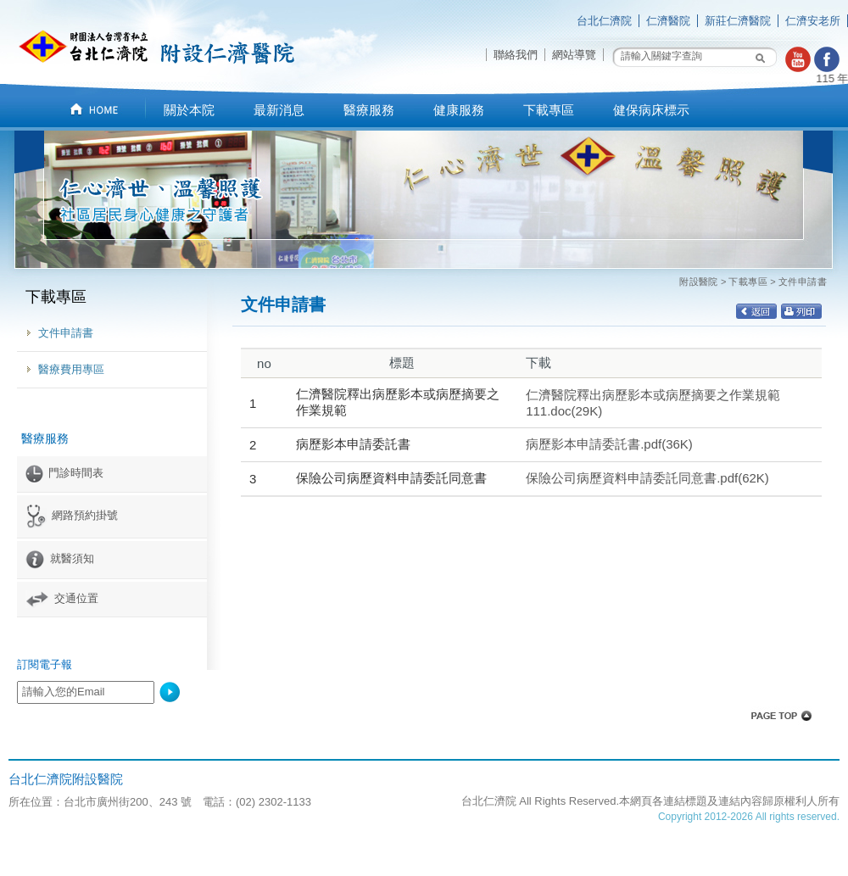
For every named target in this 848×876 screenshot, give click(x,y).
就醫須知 (59, 558)
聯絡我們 (516, 54)
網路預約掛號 (71, 515)
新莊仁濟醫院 (738, 20)
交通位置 (61, 598)
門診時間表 (64, 472)
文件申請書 (65, 332)
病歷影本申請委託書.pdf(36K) (609, 444)
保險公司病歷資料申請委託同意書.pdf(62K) (647, 478)
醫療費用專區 (71, 369)
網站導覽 (574, 54)
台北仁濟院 (604, 20)
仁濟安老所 (812, 20)
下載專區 (747, 281)
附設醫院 (698, 281)
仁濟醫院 (668, 20)
